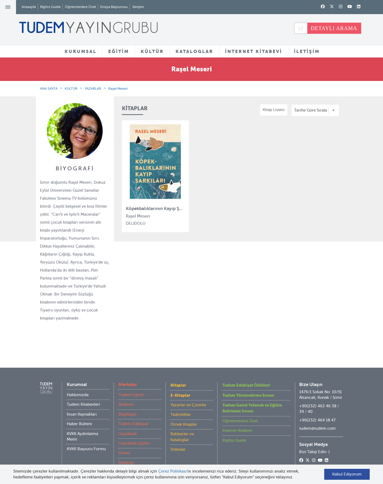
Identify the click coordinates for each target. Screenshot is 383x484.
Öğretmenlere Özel (80, 7)
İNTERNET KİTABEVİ (253, 51)
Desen (124, 442)
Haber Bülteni (79, 413)
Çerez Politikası (172, 471)
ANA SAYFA (48, 89)
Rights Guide (50, 7)
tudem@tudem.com (317, 418)
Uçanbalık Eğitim (134, 432)
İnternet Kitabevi (237, 420)
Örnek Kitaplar (183, 414)
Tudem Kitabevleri (83, 394)
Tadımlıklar (180, 404)
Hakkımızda (78, 384)
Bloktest (126, 394)
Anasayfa (29, 7)
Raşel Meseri (118, 89)
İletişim (138, 7)
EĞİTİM (118, 51)
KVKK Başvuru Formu (86, 438)
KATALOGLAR (194, 51)
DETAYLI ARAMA (334, 28)
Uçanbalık (128, 423)
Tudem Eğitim (131, 384)
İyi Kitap (126, 462)
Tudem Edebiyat (133, 413)
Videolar (178, 439)
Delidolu (126, 452)
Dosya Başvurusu (114, 7)
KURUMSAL (81, 51)
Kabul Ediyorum (347, 474)
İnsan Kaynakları (82, 403)
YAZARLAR (93, 89)
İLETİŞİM (307, 51)
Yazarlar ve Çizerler (188, 394)
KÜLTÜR (152, 51)
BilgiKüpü (127, 403)
